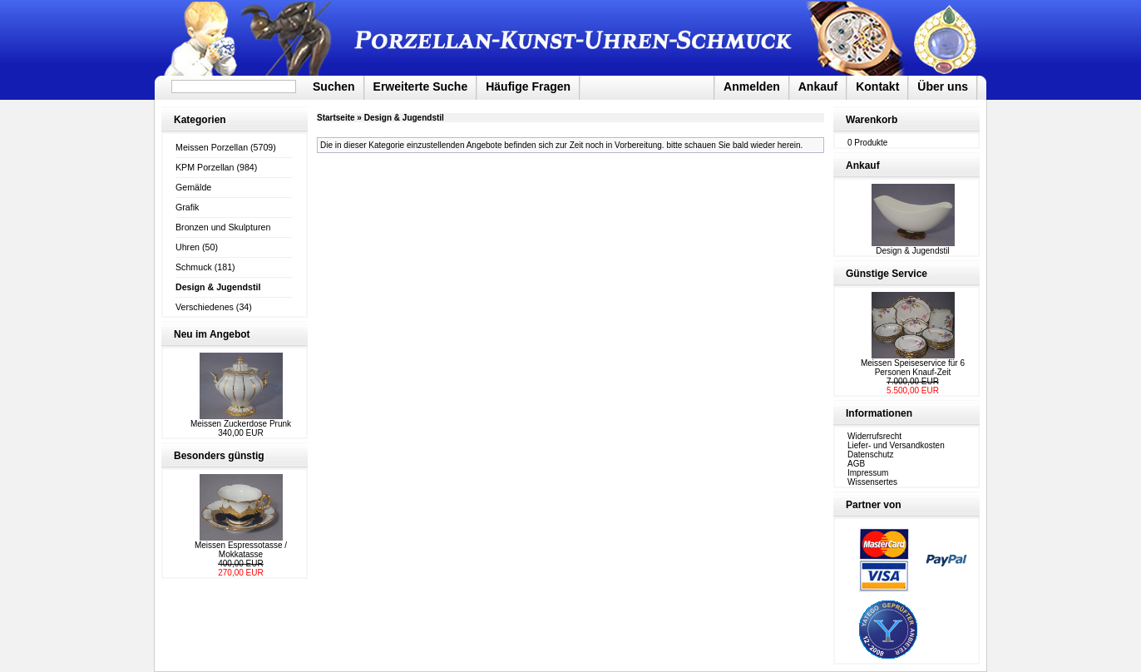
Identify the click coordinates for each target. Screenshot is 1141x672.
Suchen (334, 86)
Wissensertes (872, 482)
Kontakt (877, 86)
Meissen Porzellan (211, 147)
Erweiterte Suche (420, 86)
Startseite (336, 117)
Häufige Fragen (528, 86)
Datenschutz (870, 454)
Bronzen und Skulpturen (222, 227)
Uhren (187, 247)
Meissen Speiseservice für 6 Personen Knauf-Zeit (913, 367)
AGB (856, 463)
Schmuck (193, 267)
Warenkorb (871, 120)
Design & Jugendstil (404, 117)
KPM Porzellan (204, 167)
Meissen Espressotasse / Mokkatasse (241, 550)
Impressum (867, 472)
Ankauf (817, 86)
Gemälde (193, 187)
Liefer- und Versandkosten (896, 445)
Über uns (942, 86)
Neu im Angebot (212, 334)
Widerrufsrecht (874, 436)
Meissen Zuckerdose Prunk (240, 423)
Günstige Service (886, 273)
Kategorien (200, 120)
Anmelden (752, 86)
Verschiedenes (204, 307)
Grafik (187, 207)
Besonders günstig (219, 456)
